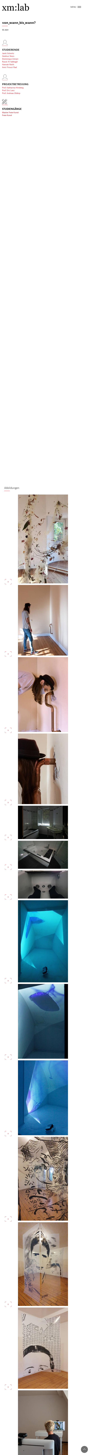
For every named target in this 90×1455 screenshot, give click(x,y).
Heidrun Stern (8, 61)
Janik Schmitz (8, 58)
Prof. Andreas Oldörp (11, 98)
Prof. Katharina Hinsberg (13, 92)
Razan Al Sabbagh (10, 66)
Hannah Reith (8, 69)
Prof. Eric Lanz (8, 95)
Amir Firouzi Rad (9, 72)
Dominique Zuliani (10, 63)
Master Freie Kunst (10, 112)
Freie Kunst (7, 115)
